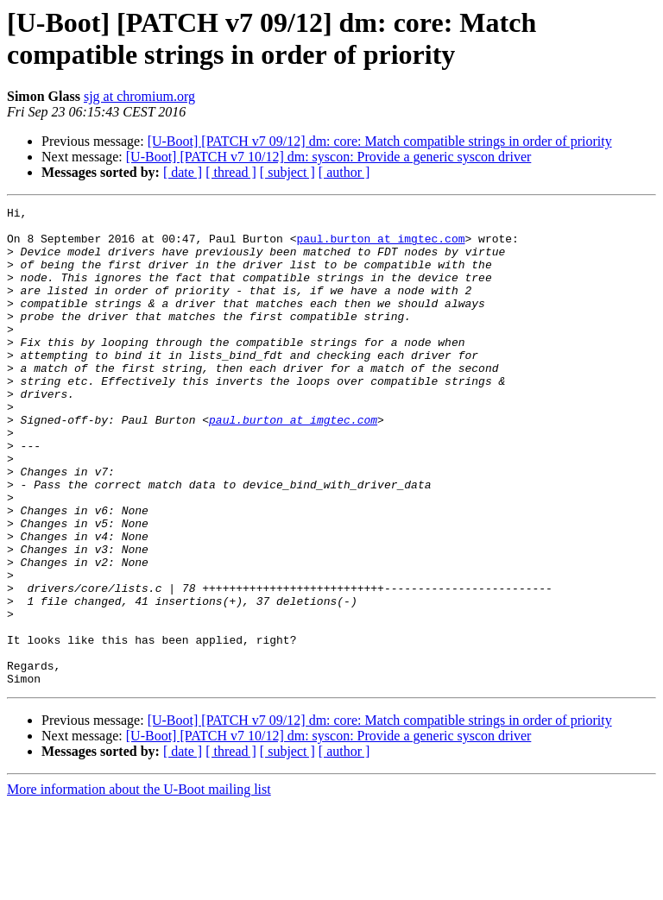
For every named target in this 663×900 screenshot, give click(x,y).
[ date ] (182, 172)
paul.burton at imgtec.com (380, 246)
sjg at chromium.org (139, 96)
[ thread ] (230, 172)
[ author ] (344, 172)
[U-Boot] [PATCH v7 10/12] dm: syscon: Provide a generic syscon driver (329, 156)
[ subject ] (287, 172)
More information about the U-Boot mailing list (139, 885)
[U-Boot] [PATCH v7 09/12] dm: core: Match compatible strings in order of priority (380, 141)
